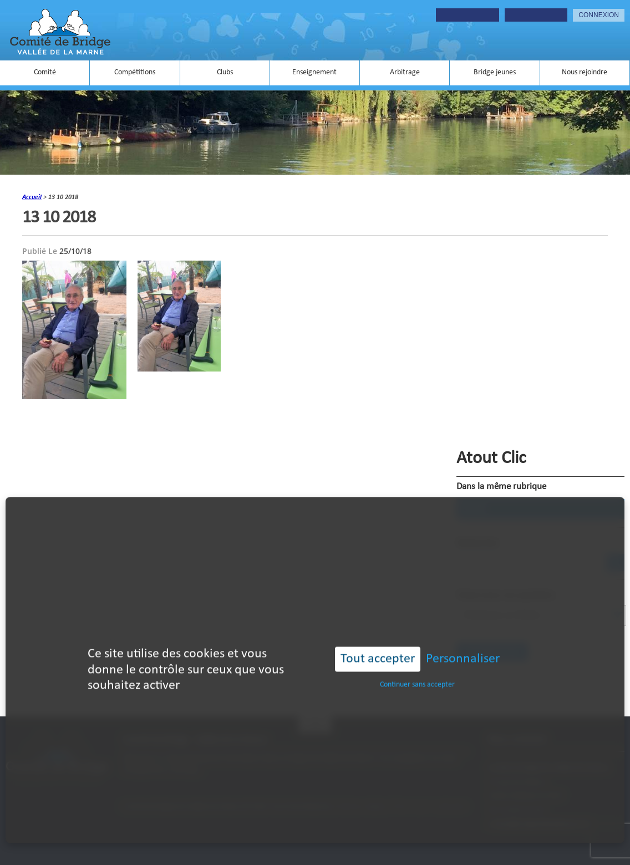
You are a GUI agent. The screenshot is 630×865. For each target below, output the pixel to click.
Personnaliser (463, 647)
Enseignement (314, 72)
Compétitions (134, 72)
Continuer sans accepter (417, 673)
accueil (32, 197)
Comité (45, 72)
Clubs (225, 72)
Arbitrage (405, 72)
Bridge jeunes (495, 72)
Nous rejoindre (584, 72)
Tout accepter (378, 647)
